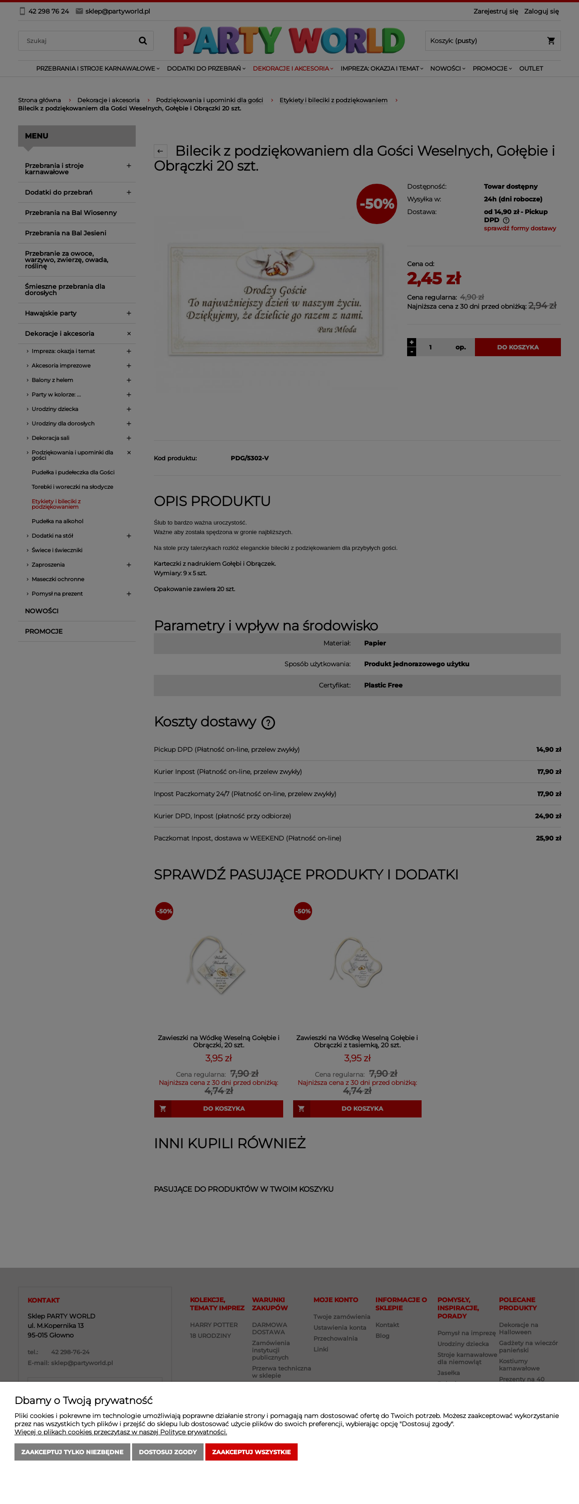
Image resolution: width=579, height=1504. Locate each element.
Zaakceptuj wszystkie (251, 1452)
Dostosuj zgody (168, 1452)
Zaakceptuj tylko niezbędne (72, 1452)
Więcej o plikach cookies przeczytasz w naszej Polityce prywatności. (120, 1432)
